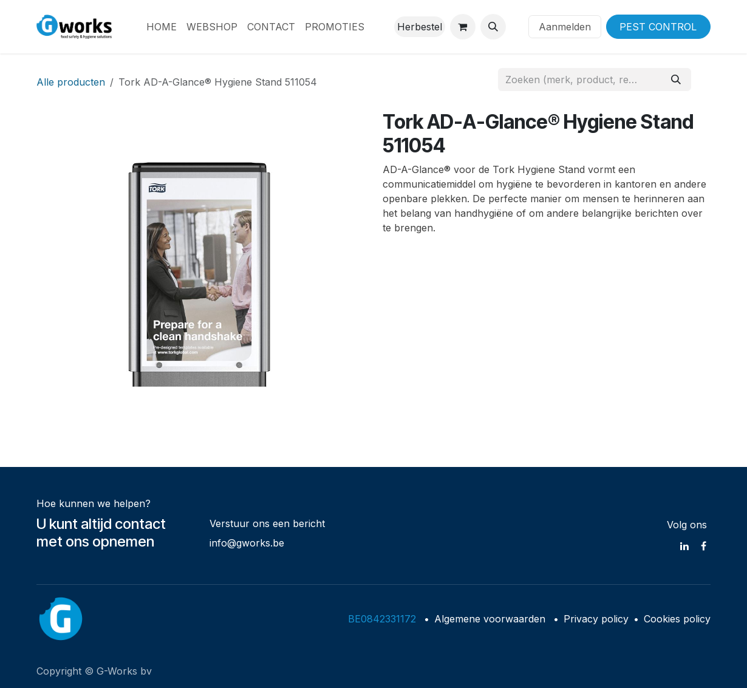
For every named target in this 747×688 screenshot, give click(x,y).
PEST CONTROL (658, 27)
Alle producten (70, 82)
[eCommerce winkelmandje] (463, 26)
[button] (493, 26)
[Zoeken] (676, 79)
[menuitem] (162, 27)
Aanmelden (565, 27)
